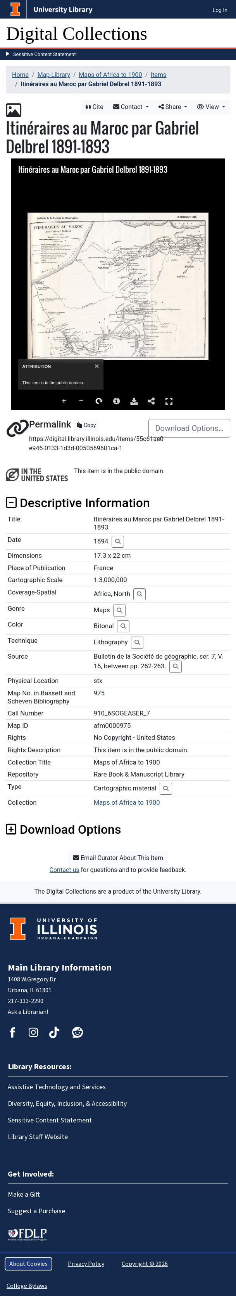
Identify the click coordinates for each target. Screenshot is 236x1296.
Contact (128, 107)
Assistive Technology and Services (57, 1087)
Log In (220, 10)
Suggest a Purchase (36, 1211)
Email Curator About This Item (118, 858)
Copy (86, 425)
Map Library (54, 74)
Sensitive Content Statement (44, 54)
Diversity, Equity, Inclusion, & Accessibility (67, 1104)
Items (158, 74)
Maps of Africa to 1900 (110, 74)
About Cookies (28, 1264)
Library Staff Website (38, 1137)
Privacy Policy (86, 1264)
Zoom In (64, 401)
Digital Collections (76, 33)
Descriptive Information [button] (78, 503)
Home (20, 74)
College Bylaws (27, 1286)
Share (170, 107)
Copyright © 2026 (145, 1264)
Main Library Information (60, 967)
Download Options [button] (63, 829)
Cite (94, 107)
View (208, 107)
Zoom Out (82, 401)
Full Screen (169, 401)
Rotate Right (99, 401)
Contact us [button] (64, 870)
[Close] (96, 366)
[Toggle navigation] (225, 33)
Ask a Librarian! (28, 1012)
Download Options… (189, 428)
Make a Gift (24, 1194)
